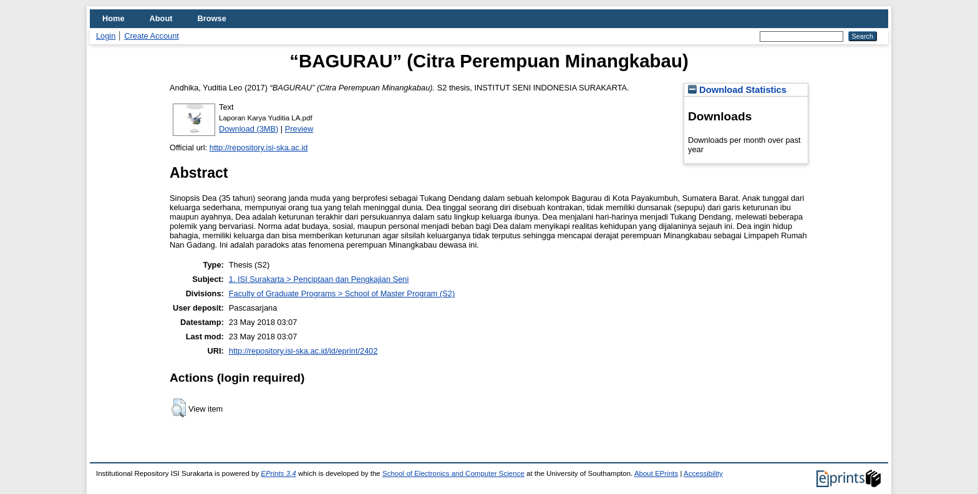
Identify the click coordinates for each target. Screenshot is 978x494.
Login (105, 36)
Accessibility (703, 473)
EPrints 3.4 (278, 473)
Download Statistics (737, 90)
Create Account (151, 36)
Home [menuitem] (113, 18)
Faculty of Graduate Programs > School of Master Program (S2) (342, 293)
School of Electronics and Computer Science (453, 473)
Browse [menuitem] (212, 18)
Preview (299, 128)
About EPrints (656, 473)
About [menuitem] (161, 18)
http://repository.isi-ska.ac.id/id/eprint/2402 (303, 351)
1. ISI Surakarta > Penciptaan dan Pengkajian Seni (319, 279)
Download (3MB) (248, 128)
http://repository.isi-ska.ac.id (259, 147)
